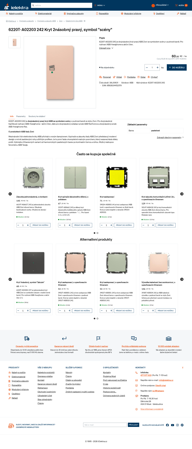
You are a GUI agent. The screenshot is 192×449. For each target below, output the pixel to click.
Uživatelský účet (45, 397)
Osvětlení (16, 395)
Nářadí (15, 399)
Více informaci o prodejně (152, 410)
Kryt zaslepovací (107, 198)
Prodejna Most (109, 377)
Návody (69, 373)
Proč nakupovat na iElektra (115, 381)
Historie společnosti (112, 389)
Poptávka (70, 389)
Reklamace (43, 389)
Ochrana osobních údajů (114, 397)
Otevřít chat (160, 386)
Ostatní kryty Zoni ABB (74, 22)
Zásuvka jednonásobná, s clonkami (31, 198)
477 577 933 (146, 376)
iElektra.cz (12, 22)
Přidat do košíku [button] (40, 226)
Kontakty (107, 373)
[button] (107, 5)
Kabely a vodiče (18, 373)
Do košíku (177, 68)
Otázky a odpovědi (74, 381)
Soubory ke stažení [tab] (37, 117)
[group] (33, 195)
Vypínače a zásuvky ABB (46, 22)
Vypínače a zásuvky (26, 22)
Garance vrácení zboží (47, 385)
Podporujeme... (109, 393)
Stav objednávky (45, 400)
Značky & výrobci (73, 385)
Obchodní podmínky (47, 393)
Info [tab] (11, 117)
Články (41, 404)
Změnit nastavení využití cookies (80, 393)
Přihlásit (133, 426)
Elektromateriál (18, 378)
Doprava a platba (45, 377)
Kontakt (41, 381)
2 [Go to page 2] (97, 234)
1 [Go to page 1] (94, 234)
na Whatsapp (158, 392)
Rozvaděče (16, 386)
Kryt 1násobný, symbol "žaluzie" (30, 283)
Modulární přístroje (20, 390)
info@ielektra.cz (166, 381)
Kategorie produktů (46, 373)
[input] (23, 226)
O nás (105, 385)
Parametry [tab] (21, 117)
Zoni (60, 22)
